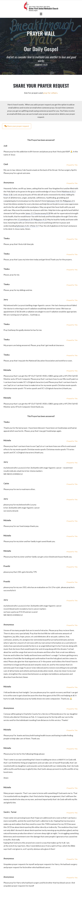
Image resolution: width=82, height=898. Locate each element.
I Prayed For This (72, 165)
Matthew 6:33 (68, 191)
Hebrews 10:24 (41, 64)
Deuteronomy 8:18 (42, 213)
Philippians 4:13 (39, 219)
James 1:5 (29, 213)
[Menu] (41, 14)
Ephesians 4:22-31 (54, 201)
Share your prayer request (16, 126)
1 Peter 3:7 (34, 226)
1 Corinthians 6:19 (25, 219)
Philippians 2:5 (69, 201)
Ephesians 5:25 (22, 226)
